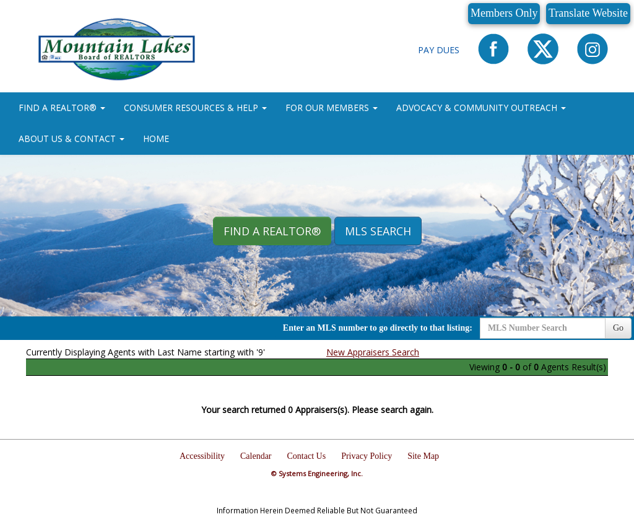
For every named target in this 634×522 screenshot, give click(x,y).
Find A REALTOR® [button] (272, 231)
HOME (156, 138)
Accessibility (202, 456)
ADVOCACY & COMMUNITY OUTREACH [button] (481, 107)
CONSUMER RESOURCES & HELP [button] (195, 107)
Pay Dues (438, 50)
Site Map (423, 456)
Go (618, 328)
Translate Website (588, 13)
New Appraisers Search (372, 352)
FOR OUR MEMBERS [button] (331, 107)
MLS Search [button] (378, 231)
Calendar (256, 456)
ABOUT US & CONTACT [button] (71, 138)
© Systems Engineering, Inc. (317, 473)
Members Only (504, 13)
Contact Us (306, 456)
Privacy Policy (366, 456)
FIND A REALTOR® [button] (62, 107)
